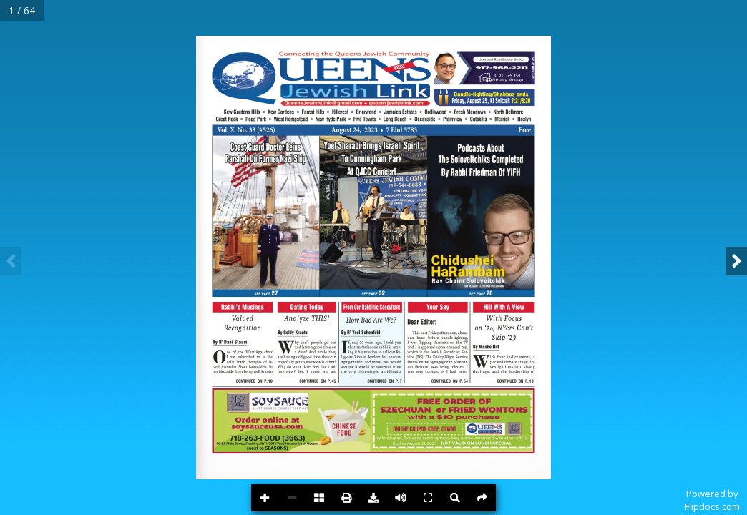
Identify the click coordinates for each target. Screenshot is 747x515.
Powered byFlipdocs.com (712, 500)
